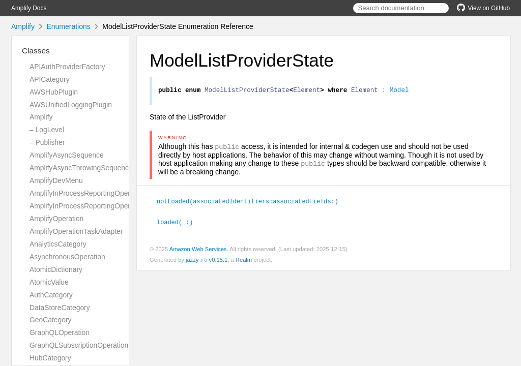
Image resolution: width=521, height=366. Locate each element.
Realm (244, 261)
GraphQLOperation (60, 332)
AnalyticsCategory (58, 244)
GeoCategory (50, 320)
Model (399, 91)
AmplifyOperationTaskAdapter (76, 231)
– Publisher (47, 142)
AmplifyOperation (56, 219)
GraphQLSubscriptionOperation (79, 345)
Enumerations (68, 26)
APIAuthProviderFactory (67, 67)
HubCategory (50, 358)
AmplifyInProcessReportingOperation (88, 193)
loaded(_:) (179, 224)
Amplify (23, 26)
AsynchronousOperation (67, 257)
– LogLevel (47, 130)
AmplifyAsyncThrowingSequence (81, 168)
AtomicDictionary (56, 269)
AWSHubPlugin (54, 92)
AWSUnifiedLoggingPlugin (71, 105)
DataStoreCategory (60, 307)
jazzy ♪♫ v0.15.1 (206, 261)
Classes (36, 50)
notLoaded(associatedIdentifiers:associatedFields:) (251, 203)
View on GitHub (483, 8)
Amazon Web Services (198, 251)
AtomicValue (49, 282)
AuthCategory (51, 295)
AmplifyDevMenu (56, 180)
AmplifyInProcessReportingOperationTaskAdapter (107, 206)
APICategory (50, 79)
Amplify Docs (28, 8)
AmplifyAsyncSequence (67, 155)
